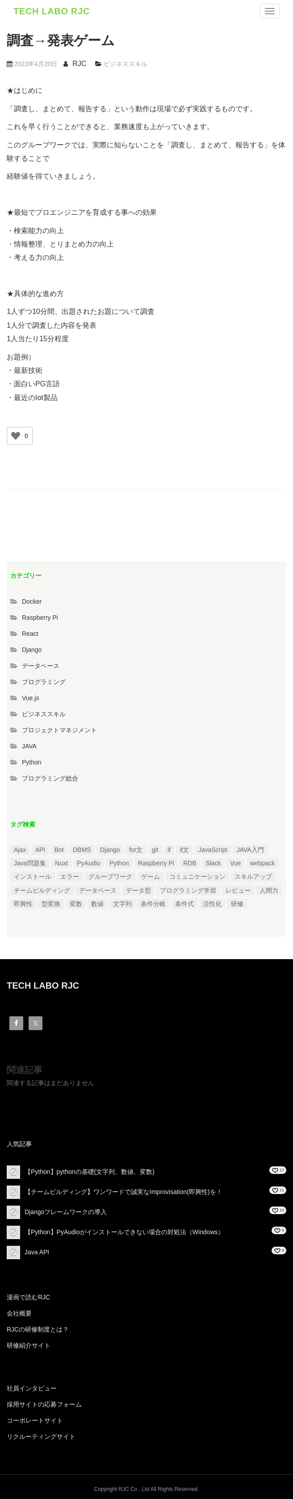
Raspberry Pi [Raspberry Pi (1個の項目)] (156, 863)
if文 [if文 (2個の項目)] (184, 849)
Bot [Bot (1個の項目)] (59, 849)
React (30, 633)
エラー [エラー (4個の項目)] (69, 876)
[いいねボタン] (15, 436)
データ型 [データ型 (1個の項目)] (138, 890)
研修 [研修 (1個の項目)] (237, 903)
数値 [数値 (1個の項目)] (97, 903)
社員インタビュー (32, 1388)
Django (32, 649)
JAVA (29, 746)
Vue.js (30, 697)
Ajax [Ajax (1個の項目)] (20, 849)
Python (32, 762)
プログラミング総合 (50, 778)
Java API (37, 1252)
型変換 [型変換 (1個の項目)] (51, 903)
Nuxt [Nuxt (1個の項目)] (61, 863)
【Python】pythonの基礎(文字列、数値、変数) (90, 1171)
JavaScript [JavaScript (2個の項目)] (212, 849)
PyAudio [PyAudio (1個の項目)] (88, 863)
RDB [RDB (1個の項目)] (190, 863)
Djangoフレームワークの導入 (66, 1211)
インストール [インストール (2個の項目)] (32, 876)
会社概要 (19, 1313)
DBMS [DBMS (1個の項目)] (82, 849)
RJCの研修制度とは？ (38, 1329)
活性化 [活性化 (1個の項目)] (212, 903)
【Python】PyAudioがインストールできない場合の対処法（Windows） (124, 1232)
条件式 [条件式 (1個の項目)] (184, 903)
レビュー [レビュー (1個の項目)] (238, 890)
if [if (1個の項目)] (169, 849)
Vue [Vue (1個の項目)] (235, 863)
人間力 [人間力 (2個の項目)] (269, 890)
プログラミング (44, 681)
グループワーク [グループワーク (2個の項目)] (110, 876)
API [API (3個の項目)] (40, 849)
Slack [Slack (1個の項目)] (213, 863)
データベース (40, 665)
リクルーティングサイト (41, 1436)
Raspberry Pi (40, 617)
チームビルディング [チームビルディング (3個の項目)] (42, 890)
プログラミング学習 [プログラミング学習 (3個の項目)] (188, 890)
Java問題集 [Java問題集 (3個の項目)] (30, 863)
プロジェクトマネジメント (59, 730)
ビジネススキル (125, 63)
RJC (79, 63)
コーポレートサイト (35, 1420)
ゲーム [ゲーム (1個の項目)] (150, 876)
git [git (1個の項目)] (155, 849)
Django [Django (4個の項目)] (110, 849)
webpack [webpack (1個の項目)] (262, 863)
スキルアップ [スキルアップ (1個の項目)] (253, 876)
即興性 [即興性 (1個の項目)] (23, 903)
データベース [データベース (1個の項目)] (98, 890)
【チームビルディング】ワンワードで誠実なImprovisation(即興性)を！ (123, 1191)
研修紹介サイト (28, 1345)
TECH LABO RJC (51, 11)
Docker (32, 601)
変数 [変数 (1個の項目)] (76, 903)
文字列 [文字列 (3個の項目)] (122, 903)
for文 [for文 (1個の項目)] (135, 849)
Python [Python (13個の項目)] (119, 863)
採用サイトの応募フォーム (44, 1404)
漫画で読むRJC (28, 1297)
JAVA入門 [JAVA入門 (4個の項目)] (250, 849)
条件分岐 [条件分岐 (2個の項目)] (153, 903)
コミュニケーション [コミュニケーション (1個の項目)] (197, 876)
